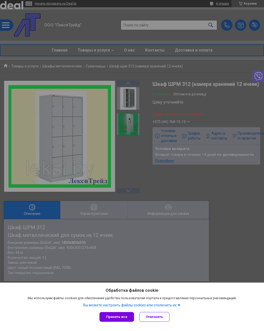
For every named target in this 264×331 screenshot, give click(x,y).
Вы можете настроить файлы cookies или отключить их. (130, 305)
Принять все (116, 317)
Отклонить (154, 317)
